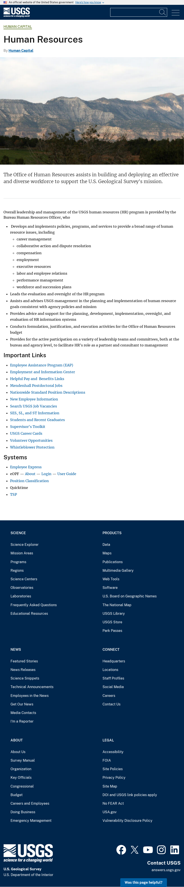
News (16, 649)
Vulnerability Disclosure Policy (127, 820)
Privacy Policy (114, 777)
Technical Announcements (32, 687)
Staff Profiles (113, 678)
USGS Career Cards (26, 433)
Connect (111, 649)
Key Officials (21, 777)
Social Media (113, 687)
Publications (113, 562)
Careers (109, 696)
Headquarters (114, 661)
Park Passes (112, 631)
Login (46, 474)
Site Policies (113, 769)
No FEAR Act (113, 803)
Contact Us (111, 704)
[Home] (17, 16)
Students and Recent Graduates (37, 420)
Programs (18, 562)
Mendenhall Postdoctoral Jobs (36, 385)
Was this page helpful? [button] (144, 882)
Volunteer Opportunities (31, 440)
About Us (18, 752)
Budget (17, 795)
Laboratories (21, 596)
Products (112, 533)
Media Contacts (23, 713)
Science (18, 533)
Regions (17, 570)
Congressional (22, 786)
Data (106, 545)
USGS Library (114, 613)
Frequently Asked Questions (34, 605)
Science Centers (24, 579)
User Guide (66, 474)
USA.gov (110, 812)
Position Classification (29, 481)
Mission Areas (22, 553)
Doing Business (23, 812)
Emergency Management (31, 820)
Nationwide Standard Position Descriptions (47, 392)
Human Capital (18, 27)
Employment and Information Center (42, 372)
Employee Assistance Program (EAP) (41, 365)
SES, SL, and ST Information (34, 413)
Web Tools (111, 579)
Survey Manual (23, 760)
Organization (21, 769)
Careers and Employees (30, 803)
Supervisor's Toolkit (27, 426)
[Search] (162, 12)
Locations (110, 670)
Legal (108, 740)
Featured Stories (24, 661)
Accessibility (113, 752)
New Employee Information (34, 399)
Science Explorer (25, 545)
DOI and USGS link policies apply (130, 795)
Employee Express (26, 467)
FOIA (107, 760)
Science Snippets (25, 678)
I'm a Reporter (22, 721)
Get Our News (22, 704)
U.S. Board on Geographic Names (130, 596)
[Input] (138, 12)
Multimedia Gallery (118, 570)
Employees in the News (30, 696)
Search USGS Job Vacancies (33, 406)
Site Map (110, 786)
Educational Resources (29, 613)
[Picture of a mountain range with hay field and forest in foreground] (92, 111)
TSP (13, 494)
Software (110, 588)
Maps (107, 553)
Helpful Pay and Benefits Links (37, 379)
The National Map (117, 605)
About (30, 474)
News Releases (23, 670)
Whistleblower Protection (32, 447)
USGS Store (112, 622)
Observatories (22, 588)
